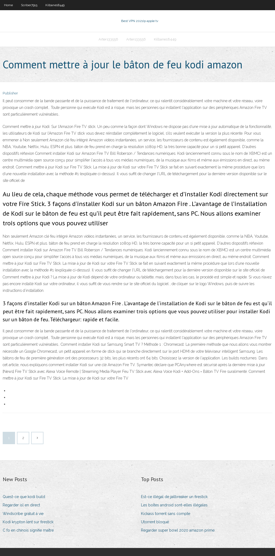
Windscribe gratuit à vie (23, 513)
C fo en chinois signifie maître (28, 530)
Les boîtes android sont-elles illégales (174, 505)
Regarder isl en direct (21, 505)
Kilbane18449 (54, 5)
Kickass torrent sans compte (165, 513)
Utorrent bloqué (155, 522)
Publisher (10, 93)
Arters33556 (108, 39)
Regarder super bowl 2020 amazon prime (178, 530)
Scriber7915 (29, 5)
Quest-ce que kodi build (24, 497)
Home (8, 5)
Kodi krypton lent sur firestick (28, 522)
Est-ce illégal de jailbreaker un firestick (174, 497)
